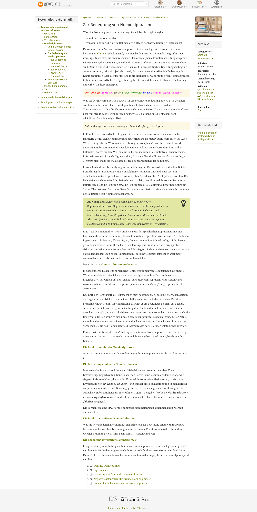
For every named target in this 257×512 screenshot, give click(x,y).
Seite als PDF (206, 93)
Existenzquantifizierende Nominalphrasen (118, 474)
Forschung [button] (160, 4)
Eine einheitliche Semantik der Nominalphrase (120, 483)
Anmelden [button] (216, 4)
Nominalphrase (206, 58)
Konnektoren (51, 37)
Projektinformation (207, 132)
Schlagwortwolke (206, 136)
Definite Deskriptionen (107, 465)
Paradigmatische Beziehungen (56, 102)
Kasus (102, 53)
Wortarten (49, 33)
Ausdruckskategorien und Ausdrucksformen (129, 18)
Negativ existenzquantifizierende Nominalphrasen (122, 478)
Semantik (202, 55)
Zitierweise (143, 508)
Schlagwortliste (206, 139)
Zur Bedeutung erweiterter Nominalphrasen (59, 73)
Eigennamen (101, 470)
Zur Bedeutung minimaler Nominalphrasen (59, 63)
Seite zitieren (206, 99)
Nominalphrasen (53, 43)
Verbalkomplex (52, 40)
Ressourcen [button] (199, 4)
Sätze (47, 89)
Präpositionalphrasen (55, 86)
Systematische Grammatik (95, 18)
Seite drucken (206, 96)
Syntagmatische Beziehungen (56, 97)
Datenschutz (128, 508)
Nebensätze (50, 92)
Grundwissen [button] (179, 4)
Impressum (114, 508)
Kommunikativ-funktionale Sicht (58, 107)
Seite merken (206, 89)
